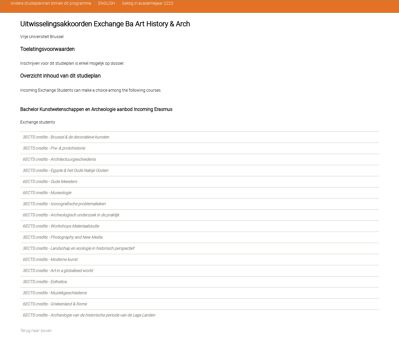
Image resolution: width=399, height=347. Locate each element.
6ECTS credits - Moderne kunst (50, 259)
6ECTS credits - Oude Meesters (50, 181)
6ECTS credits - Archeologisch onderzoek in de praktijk (71, 215)
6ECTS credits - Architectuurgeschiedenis (59, 159)
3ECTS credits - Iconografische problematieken (64, 203)
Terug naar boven (36, 330)
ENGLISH (106, 3)
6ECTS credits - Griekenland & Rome (55, 304)
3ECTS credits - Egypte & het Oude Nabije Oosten (65, 170)
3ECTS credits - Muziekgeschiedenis (55, 292)
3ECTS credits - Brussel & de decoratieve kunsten (66, 137)
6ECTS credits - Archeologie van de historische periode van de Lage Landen (89, 315)
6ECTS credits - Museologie (47, 192)
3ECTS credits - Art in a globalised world (58, 270)
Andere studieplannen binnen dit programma (51, 3)
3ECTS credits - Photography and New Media (62, 237)
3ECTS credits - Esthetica (44, 281)
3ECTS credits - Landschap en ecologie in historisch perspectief (78, 248)
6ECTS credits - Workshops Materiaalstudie (61, 226)
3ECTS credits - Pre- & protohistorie (54, 148)
